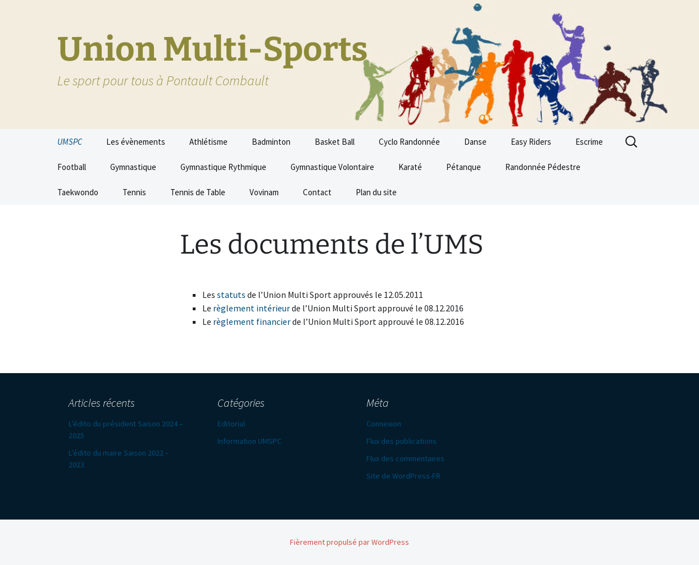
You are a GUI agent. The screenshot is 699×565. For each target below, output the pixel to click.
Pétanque (463, 167)
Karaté (410, 167)
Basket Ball (335, 141)
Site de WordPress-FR (403, 476)
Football (71, 167)
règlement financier (252, 321)
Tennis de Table (197, 192)
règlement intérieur (251, 308)
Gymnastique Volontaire (332, 167)
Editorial (231, 424)
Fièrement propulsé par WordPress (349, 542)
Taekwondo (77, 192)
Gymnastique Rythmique (223, 167)
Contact (317, 192)
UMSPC (69, 141)
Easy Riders (531, 141)
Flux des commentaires (405, 458)
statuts (231, 294)
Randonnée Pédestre (542, 167)
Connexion (383, 424)
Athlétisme (208, 141)
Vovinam (264, 192)
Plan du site (376, 192)
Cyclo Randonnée (409, 141)
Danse (475, 141)
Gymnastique (133, 167)
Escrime (589, 141)
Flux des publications (401, 441)
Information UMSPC (249, 441)
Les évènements (135, 141)
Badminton (271, 141)
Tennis (134, 192)
